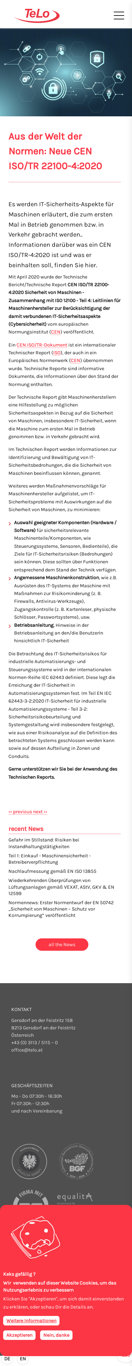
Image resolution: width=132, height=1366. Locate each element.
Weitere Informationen (31, 1321)
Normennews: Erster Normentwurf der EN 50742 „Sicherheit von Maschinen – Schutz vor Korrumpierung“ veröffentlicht (61, 909)
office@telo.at (27, 1050)
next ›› (40, 812)
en (23, 1359)
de (7, 1359)
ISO (57, 353)
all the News (62, 945)
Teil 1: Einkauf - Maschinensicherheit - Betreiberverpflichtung (49, 859)
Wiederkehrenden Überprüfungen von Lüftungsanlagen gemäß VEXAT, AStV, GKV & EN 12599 (61, 886)
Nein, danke (56, 1335)
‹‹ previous (20, 812)
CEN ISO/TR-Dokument (42, 345)
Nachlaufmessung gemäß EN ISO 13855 (52, 871)
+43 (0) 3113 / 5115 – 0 (34, 1043)
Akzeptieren (19, 1335)
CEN (56, 332)
